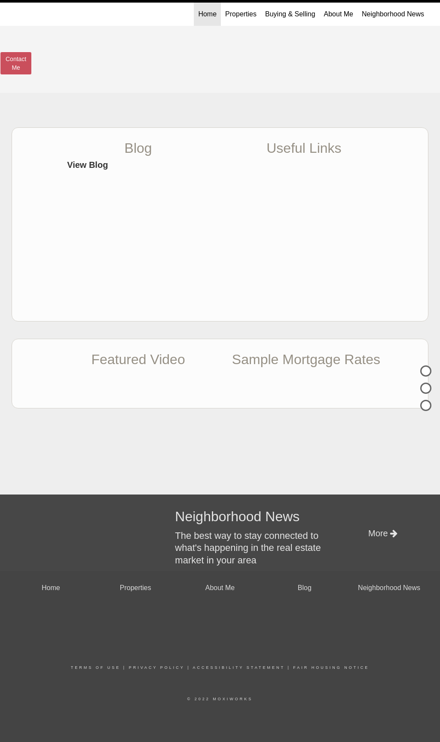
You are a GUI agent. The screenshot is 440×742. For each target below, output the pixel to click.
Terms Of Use (96, 667)
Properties (241, 14)
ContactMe (16, 63)
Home (207, 14)
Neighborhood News (393, 14)
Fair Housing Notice (331, 667)
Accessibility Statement (239, 667)
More (382, 533)
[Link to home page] (16, 14)
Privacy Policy (157, 667)
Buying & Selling (290, 14)
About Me (338, 14)
